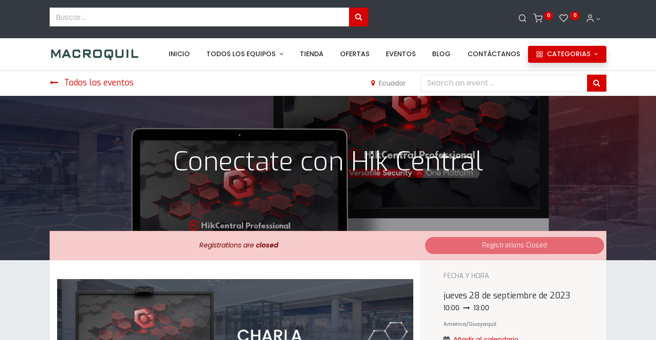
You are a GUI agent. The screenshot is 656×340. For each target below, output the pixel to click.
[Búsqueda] (358, 17)
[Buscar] (522, 19)
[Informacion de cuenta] (593, 19)
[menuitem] (179, 54)
